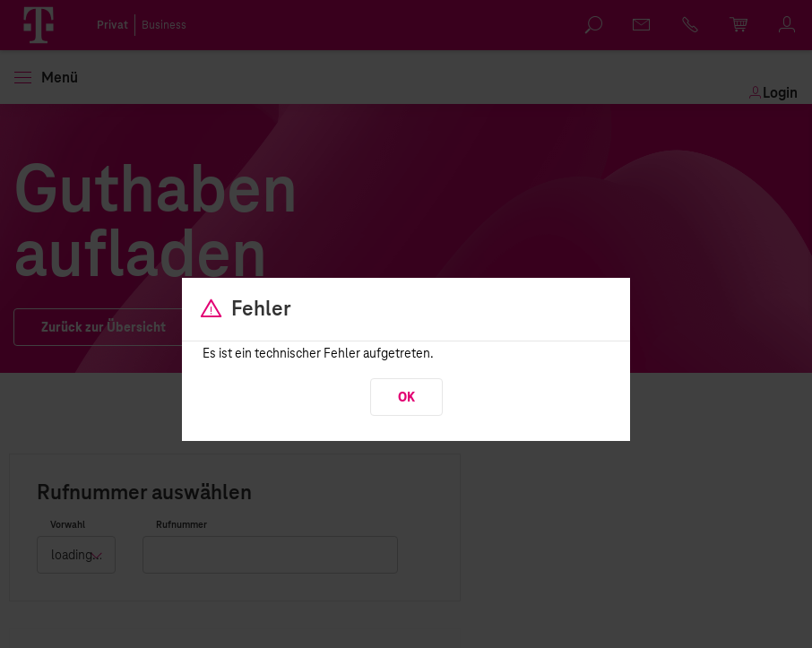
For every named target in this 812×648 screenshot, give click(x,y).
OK (406, 398)
